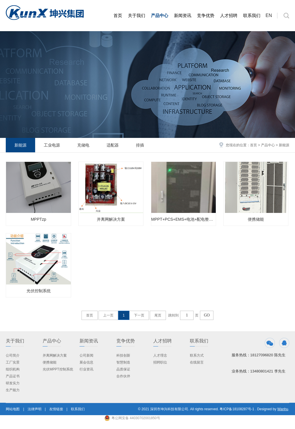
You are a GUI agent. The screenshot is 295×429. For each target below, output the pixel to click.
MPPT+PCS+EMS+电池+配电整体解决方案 (183, 219)
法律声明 (34, 409)
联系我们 (251, 15)
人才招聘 (228, 15)
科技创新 (123, 355)
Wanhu (282, 409)
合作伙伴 (123, 376)
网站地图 (13, 409)
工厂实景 (13, 362)
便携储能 (256, 219)
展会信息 (86, 362)
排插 (140, 145)
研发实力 (13, 383)
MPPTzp (38, 219)
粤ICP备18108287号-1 (237, 409)
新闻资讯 (182, 15)
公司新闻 (86, 355)
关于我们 (136, 15)
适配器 (113, 145)
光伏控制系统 (39, 291)
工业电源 (52, 145)
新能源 (20, 145)
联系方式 (197, 355)
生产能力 (13, 390)
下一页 (139, 315)
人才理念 (160, 355)
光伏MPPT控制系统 (58, 369)
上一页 (108, 315)
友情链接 (56, 409)
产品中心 (159, 15)
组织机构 (13, 369)
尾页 (157, 315)
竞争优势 (205, 15)
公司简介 (13, 355)
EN (269, 15)
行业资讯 (86, 369)
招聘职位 (160, 362)
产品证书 (13, 376)
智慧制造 (123, 362)
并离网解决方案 (111, 219)
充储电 (83, 145)
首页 (118, 15)
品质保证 (123, 369)
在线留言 (197, 362)
